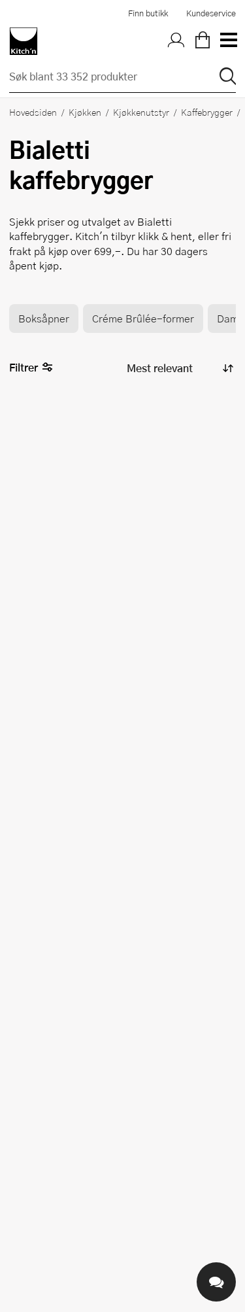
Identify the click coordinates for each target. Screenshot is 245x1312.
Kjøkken (85, 111)
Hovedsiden (33, 111)
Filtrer (31, 368)
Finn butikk (148, 13)
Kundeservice (211, 13)
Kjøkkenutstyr (141, 111)
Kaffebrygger (207, 111)
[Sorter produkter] (179, 368)
